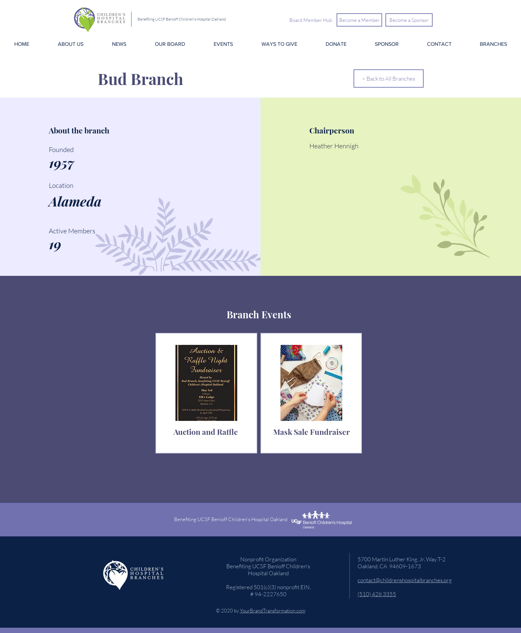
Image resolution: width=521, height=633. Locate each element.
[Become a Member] (359, 20)
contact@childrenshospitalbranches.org (405, 580)
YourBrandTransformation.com (272, 610)
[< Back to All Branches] (389, 78)
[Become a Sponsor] (409, 20)
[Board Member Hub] (310, 20)
